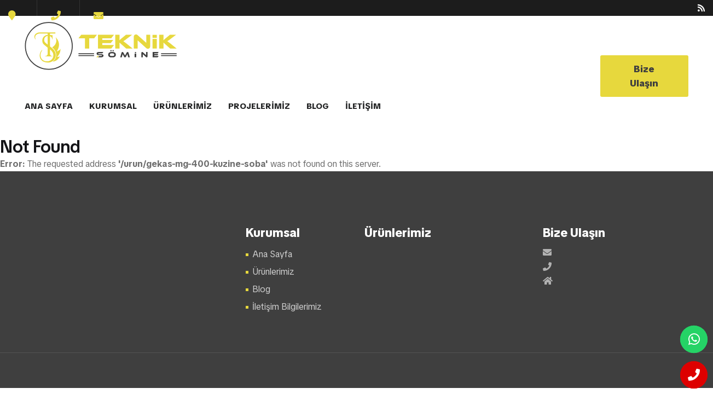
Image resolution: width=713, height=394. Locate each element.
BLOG (317, 106)
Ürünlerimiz (273, 271)
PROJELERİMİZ (259, 106)
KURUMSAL (113, 106)
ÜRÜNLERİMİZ (182, 106)
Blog (261, 289)
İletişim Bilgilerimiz (287, 306)
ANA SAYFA (49, 106)
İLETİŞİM (363, 106)
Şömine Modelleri (101, 46)
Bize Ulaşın (644, 76)
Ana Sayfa (272, 254)
